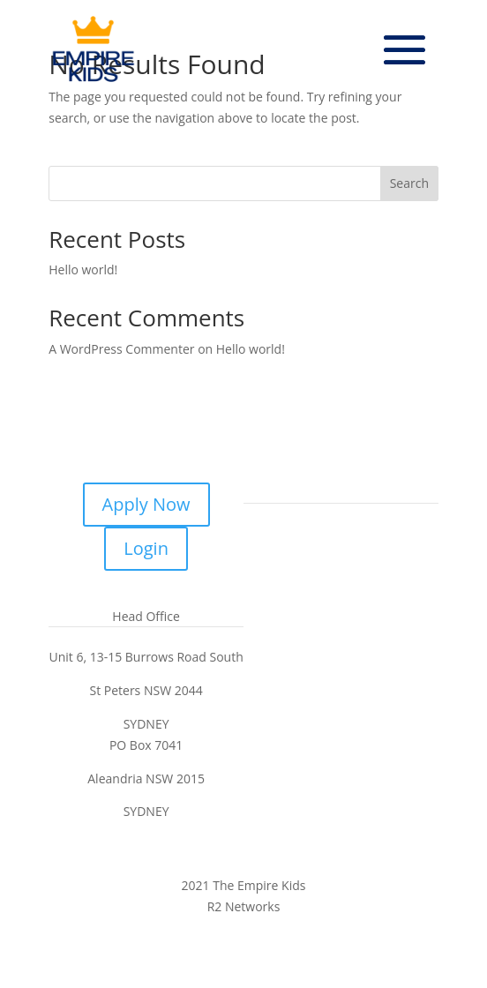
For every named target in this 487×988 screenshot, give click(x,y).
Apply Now (146, 504)
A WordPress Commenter (121, 349)
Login (146, 548)
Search (409, 183)
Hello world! (83, 269)
